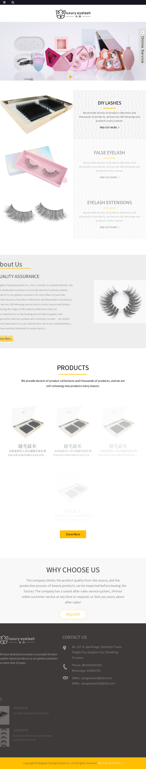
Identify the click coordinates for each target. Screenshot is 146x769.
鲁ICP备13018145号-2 (110, 763)
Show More (73, 534)
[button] (70, 76)
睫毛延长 (27, 446)
